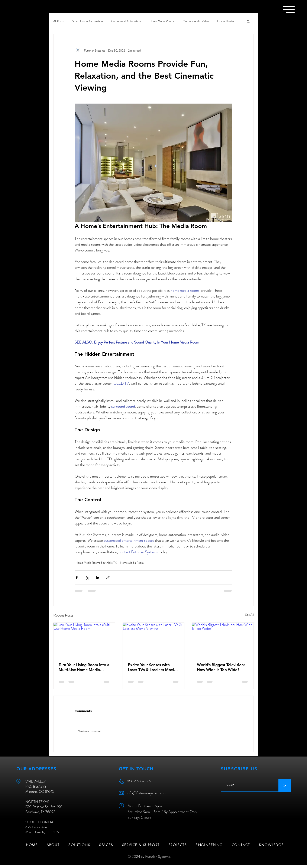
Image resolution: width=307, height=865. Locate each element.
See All (249, 614)
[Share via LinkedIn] (98, 578)
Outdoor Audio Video (196, 21)
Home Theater (226, 21)
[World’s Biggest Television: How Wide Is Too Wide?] (222, 640)
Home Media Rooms (161, 21)
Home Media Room (132, 562)
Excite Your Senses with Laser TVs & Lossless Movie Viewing (152, 667)
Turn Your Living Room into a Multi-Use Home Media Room (84, 667)
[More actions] (229, 50)
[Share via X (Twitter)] (87, 578)
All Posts (58, 21)
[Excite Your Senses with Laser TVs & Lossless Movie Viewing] (153, 640)
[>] (284, 785)
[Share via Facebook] (77, 578)
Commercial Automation (126, 21)
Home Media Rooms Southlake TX (96, 562)
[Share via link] (108, 578)
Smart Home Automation (87, 21)
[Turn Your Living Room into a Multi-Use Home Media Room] (84, 640)
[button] (289, 9)
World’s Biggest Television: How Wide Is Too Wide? (221, 667)
